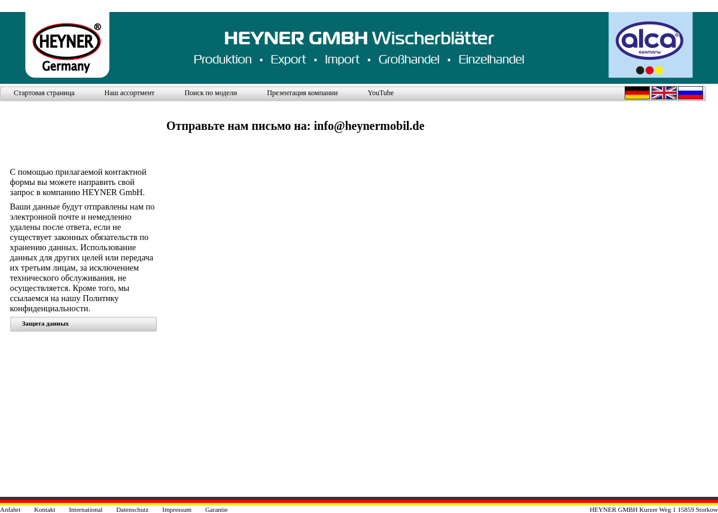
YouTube (380, 93)
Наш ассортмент (129, 93)
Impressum (176, 509)
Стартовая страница (44, 93)
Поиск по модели (210, 93)
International (85, 509)
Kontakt (44, 509)
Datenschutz (132, 509)
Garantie (216, 509)
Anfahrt (10, 509)
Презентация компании (302, 93)
